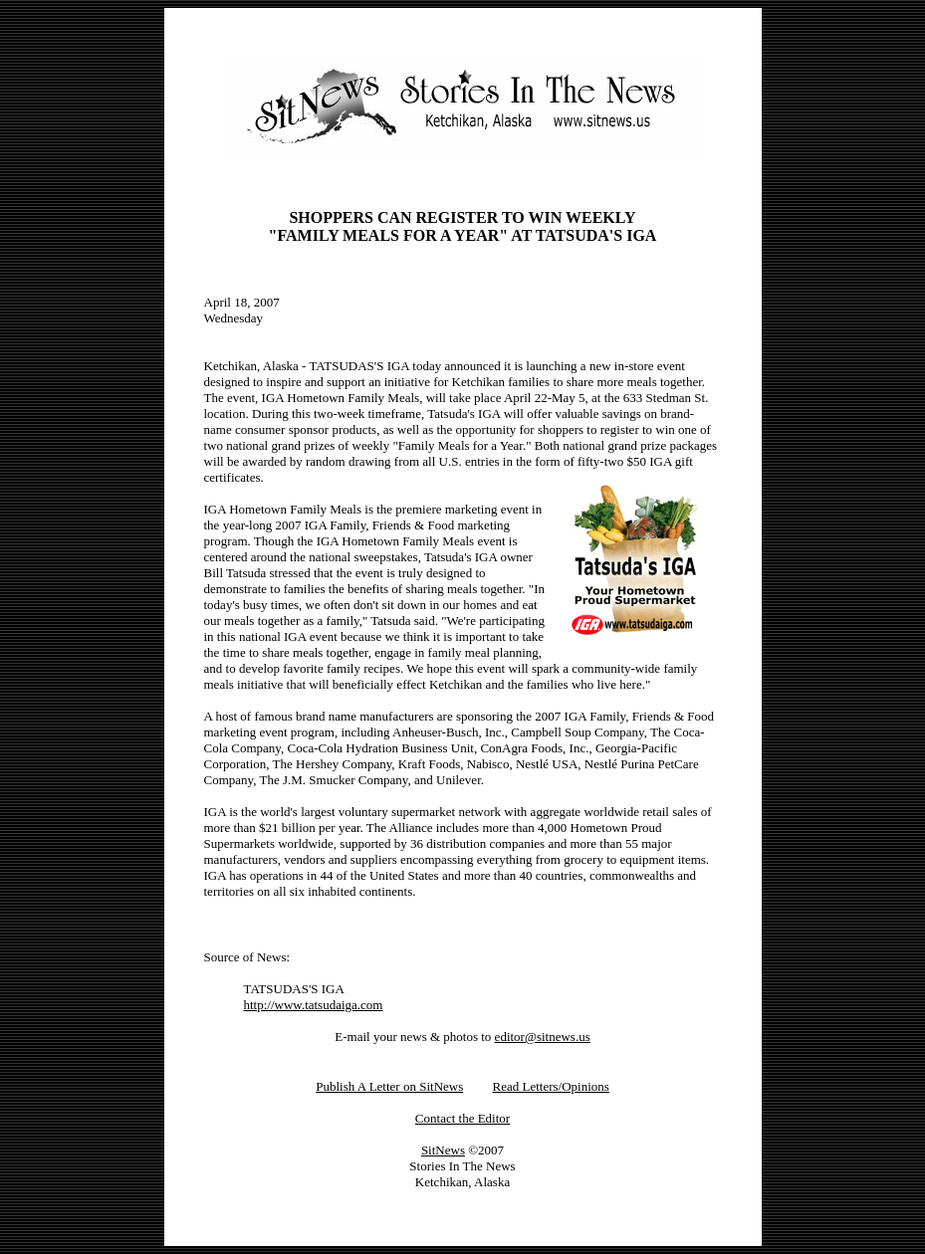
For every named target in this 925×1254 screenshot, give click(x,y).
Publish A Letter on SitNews (389, 1086)
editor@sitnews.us (542, 1036)
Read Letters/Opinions (550, 1086)
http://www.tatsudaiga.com (313, 1004)
